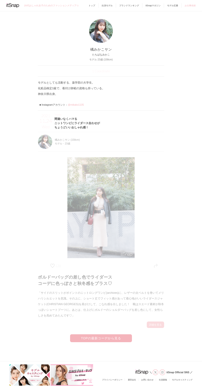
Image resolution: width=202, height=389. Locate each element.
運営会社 (132, 380)
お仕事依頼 (190, 5)
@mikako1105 (76, 104)
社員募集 (163, 380)
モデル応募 (172, 5)
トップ (92, 5)
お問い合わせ (147, 380)
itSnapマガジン (153, 5)
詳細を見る (155, 324)
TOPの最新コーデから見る (101, 338)
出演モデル (107, 5)
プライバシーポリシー (112, 380)
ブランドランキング (129, 5)
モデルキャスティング (182, 380)
